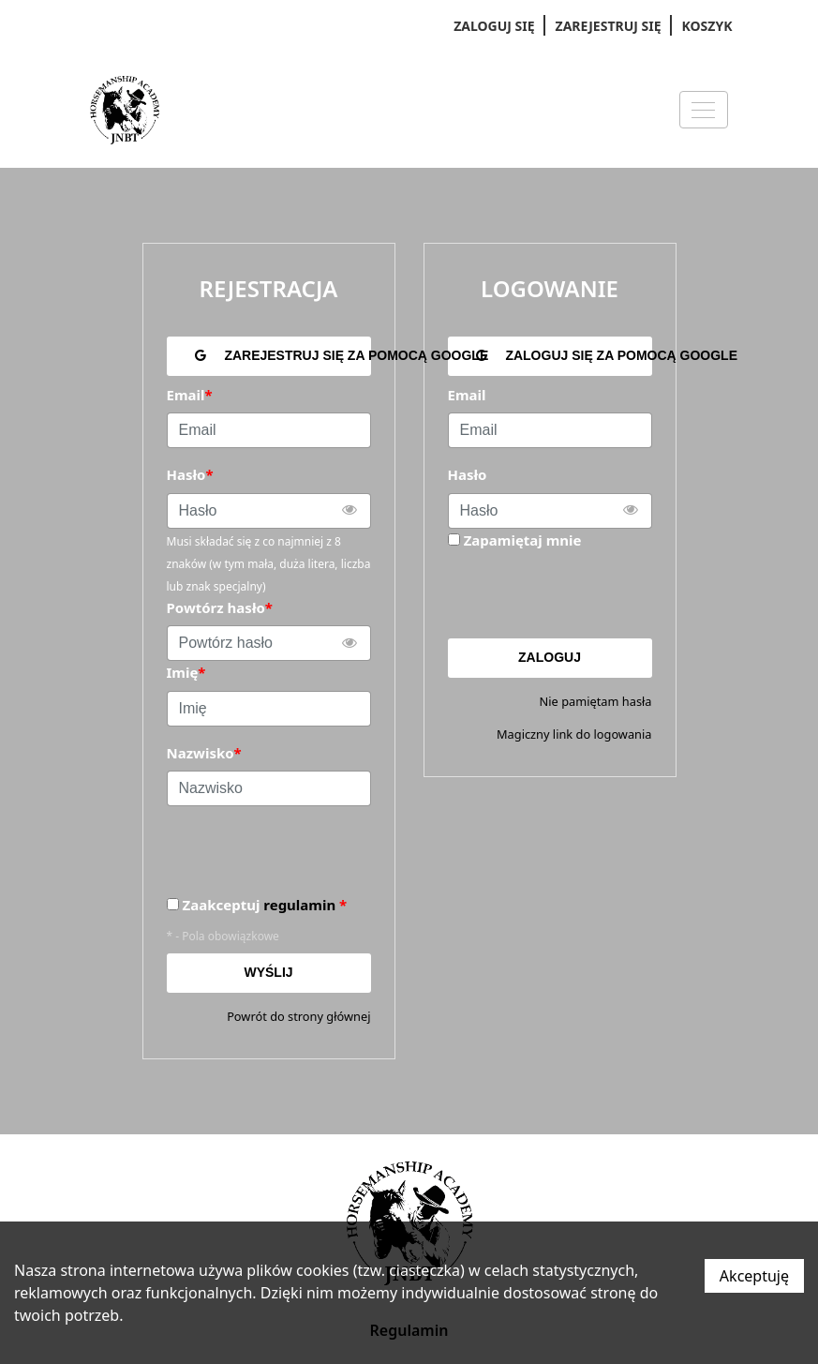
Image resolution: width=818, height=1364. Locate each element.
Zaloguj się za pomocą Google (564, 355)
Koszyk (707, 26)
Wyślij (268, 972)
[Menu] (703, 109)
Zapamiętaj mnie (523, 540)
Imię (186, 672)
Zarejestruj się (609, 26)
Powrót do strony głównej (298, 1016)
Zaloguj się (494, 26)
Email (467, 394)
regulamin (299, 904)
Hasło (467, 474)
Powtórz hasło (220, 607)
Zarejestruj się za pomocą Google (283, 355)
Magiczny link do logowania (574, 734)
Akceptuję (754, 1276)
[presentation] (590, 594)
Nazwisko (204, 752)
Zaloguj (549, 657)
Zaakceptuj (265, 905)
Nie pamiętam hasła (596, 701)
